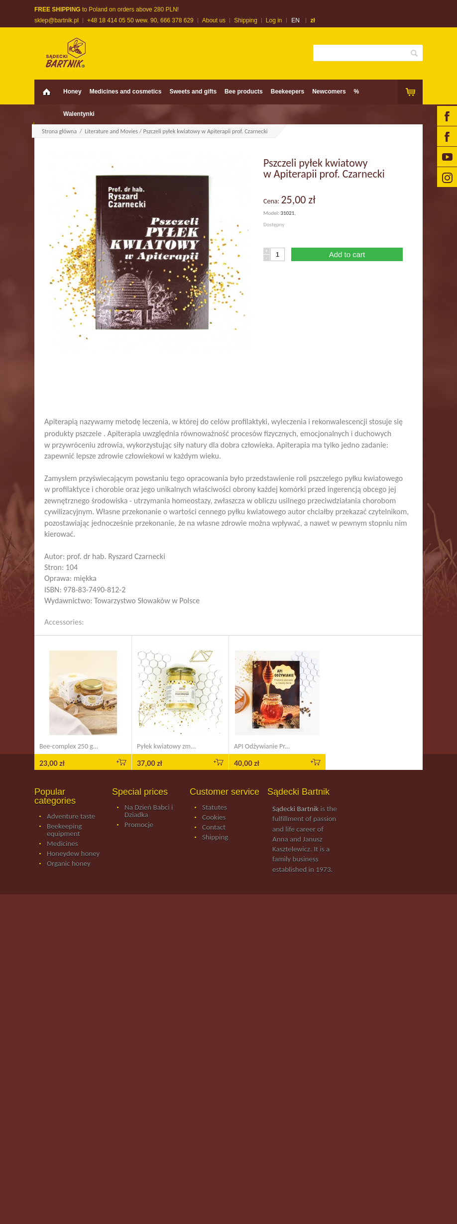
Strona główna (59, 131)
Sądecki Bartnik (295, 808)
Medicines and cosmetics (126, 91)
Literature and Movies (111, 131)
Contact (214, 828)
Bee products (244, 91)
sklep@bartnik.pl (56, 20)
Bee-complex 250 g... (68, 746)
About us (214, 20)
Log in (274, 20)
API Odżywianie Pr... (262, 746)
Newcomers (328, 91)
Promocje (138, 825)
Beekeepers (287, 91)
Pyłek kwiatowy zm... (166, 746)
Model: (271, 213)
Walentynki (79, 113)
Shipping (245, 20)
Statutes (214, 808)
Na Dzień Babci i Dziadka (148, 811)
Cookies (214, 818)
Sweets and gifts (193, 91)
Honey (72, 91)
